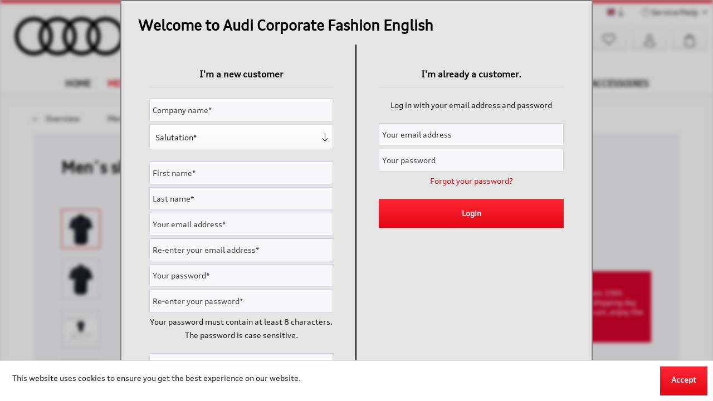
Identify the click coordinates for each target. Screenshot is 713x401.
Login (471, 213)
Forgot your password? (471, 180)
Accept (683, 379)
